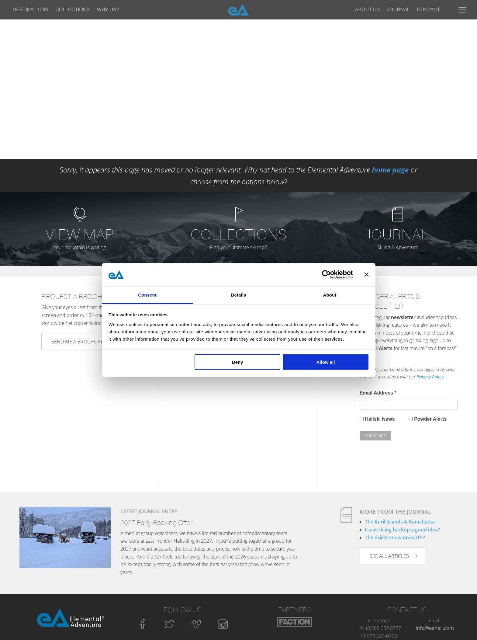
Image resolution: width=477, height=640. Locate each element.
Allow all (325, 362)
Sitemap (342, 620)
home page (390, 170)
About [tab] (330, 294)
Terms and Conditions (306, 620)
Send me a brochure (81, 341)
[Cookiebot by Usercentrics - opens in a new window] (326, 274)
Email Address (378, 392)
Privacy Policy (263, 620)
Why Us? (108, 9)
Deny (237, 362)
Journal (398, 9)
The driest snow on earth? (395, 506)
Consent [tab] (147, 294)
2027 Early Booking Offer (156, 491)
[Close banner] (366, 275)
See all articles (393, 524)
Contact (428, 9)
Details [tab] (238, 294)
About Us (367, 9)
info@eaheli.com (435, 596)
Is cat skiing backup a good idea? (402, 498)
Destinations (30, 9)
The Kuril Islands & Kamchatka (400, 490)
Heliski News (380, 419)
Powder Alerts (430, 419)
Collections (72, 9)
